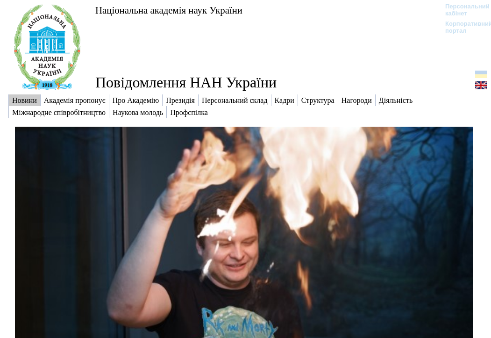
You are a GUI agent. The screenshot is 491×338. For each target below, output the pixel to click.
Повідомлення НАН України (186, 82)
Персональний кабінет (462, 10)
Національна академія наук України (168, 10)
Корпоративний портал (462, 27)
